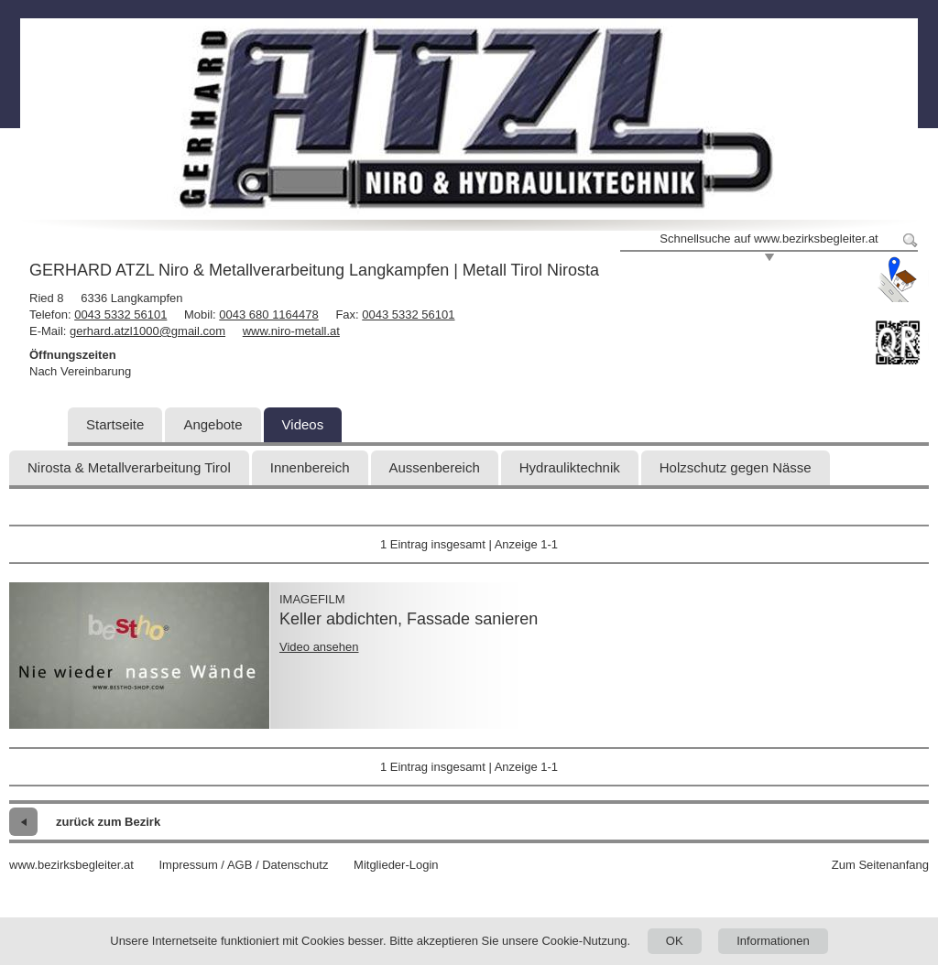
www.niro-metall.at (291, 331)
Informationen (773, 941)
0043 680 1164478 (268, 314)
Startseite (115, 424)
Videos (303, 424)
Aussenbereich (434, 467)
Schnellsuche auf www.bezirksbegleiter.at (769, 238)
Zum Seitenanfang (880, 865)
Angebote (212, 424)
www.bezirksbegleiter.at (71, 865)
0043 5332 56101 (120, 314)
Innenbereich (310, 467)
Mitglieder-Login (396, 865)
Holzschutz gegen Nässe (736, 467)
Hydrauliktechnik (569, 467)
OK (674, 941)
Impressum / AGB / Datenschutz (243, 865)
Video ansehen (319, 647)
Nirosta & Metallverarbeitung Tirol (129, 467)
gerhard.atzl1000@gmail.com (147, 331)
